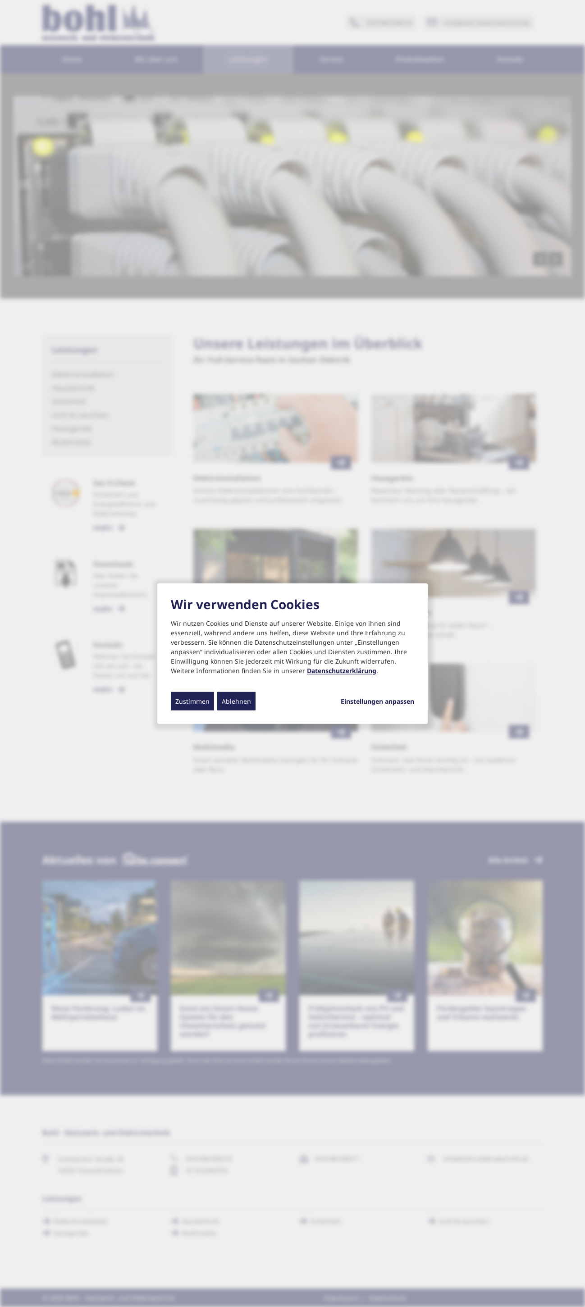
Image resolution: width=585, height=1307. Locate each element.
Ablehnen (236, 701)
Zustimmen (192, 701)
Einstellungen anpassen (377, 701)
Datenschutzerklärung (341, 670)
